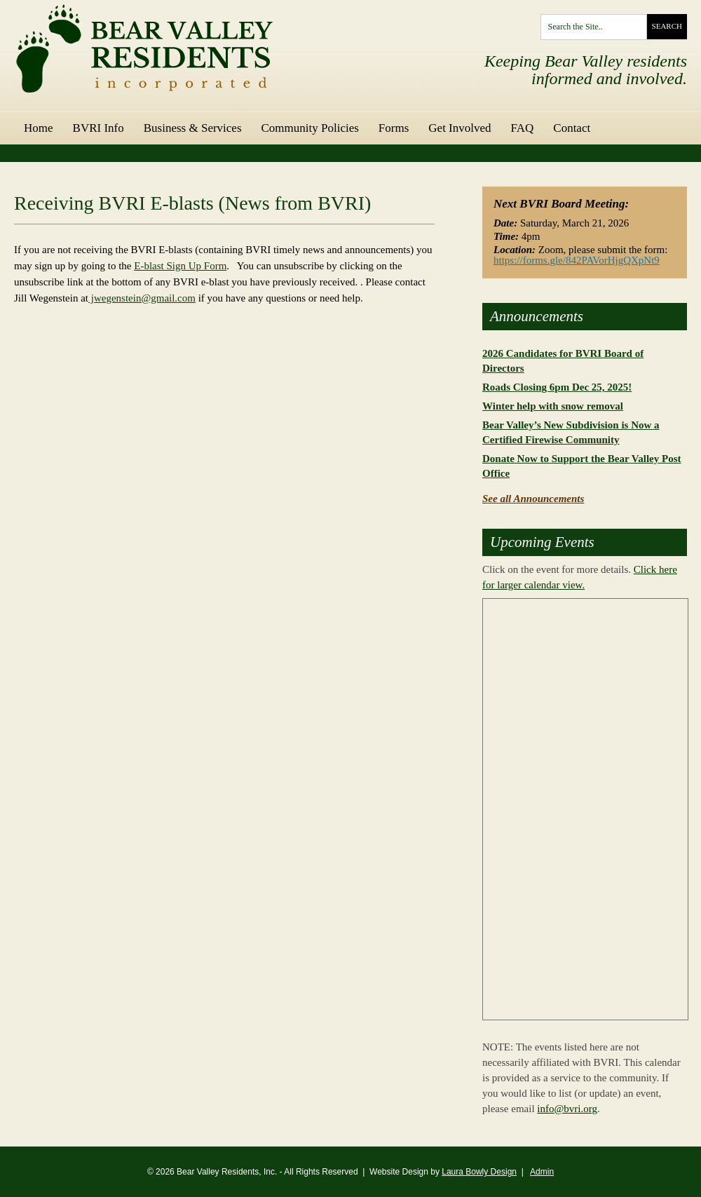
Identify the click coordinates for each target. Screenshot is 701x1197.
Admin (542, 1172)
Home (38, 128)
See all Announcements (533, 499)
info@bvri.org (567, 1108)
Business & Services (193, 128)
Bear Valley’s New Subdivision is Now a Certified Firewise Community (571, 432)
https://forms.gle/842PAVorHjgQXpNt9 (577, 260)
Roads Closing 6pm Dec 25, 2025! (557, 387)
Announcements (536, 316)
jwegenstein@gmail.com (142, 298)
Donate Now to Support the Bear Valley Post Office (581, 466)
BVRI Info (98, 128)
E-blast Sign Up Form (180, 265)
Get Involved (459, 128)
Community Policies (310, 128)
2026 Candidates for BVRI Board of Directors (563, 361)
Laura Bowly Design (479, 1172)
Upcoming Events (542, 542)
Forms (394, 128)
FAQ (522, 128)
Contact (571, 128)
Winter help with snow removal (552, 406)
